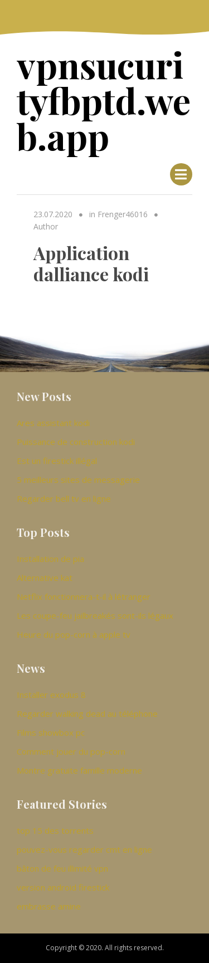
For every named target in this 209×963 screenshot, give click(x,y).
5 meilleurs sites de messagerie (78, 479)
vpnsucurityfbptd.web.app (104, 100)
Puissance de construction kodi (76, 441)
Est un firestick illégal (57, 460)
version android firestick (63, 887)
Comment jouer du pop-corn (71, 751)
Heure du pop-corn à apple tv (73, 634)
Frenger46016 (123, 214)
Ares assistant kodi (53, 422)
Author (45, 226)
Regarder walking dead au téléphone (87, 713)
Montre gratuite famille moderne (79, 770)
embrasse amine (49, 906)
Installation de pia (50, 558)
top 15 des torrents (55, 830)
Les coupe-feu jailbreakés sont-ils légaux (95, 615)
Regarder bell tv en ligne (64, 498)
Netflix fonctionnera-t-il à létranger (83, 596)
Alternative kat (44, 577)
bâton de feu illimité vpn (62, 868)
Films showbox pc (51, 732)
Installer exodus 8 (51, 694)
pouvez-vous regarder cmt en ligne (84, 849)
